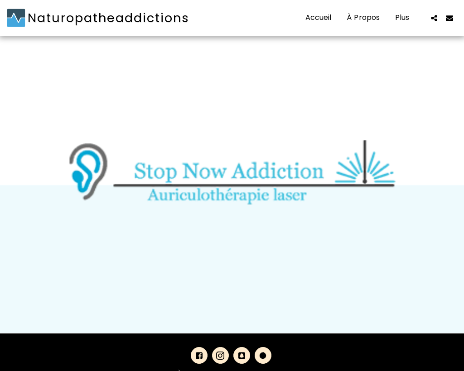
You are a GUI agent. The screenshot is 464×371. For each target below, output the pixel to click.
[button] (434, 18)
